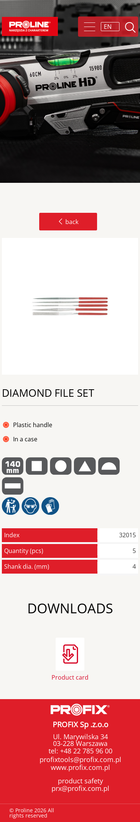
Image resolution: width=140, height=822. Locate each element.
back (68, 222)
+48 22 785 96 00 (85, 750)
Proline (30, 26)
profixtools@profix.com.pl (80, 759)
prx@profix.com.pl (80, 788)
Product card (70, 676)
